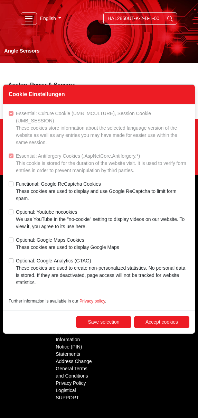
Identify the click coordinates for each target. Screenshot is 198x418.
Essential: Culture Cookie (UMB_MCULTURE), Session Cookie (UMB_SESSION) (102, 128)
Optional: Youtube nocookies (102, 219)
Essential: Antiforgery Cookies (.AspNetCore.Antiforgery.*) (102, 163)
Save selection (103, 322)
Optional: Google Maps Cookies (67, 244)
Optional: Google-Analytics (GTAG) (102, 272)
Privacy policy (92, 301)
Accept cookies (161, 322)
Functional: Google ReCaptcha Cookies (102, 191)
